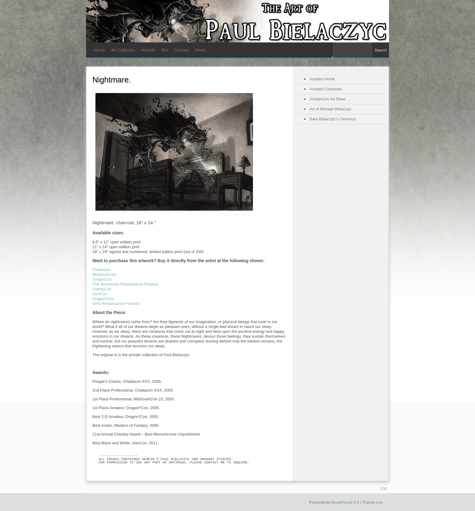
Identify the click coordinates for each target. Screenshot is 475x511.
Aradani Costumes (326, 89)
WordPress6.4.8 (345, 502)
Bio (164, 50)
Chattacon (101, 269)
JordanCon (102, 279)
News (200, 50)
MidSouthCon (104, 274)
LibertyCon (101, 289)
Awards (148, 50)
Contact (181, 50)
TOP (384, 488)
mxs (379, 502)
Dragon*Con (103, 298)
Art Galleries (123, 50)
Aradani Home (322, 79)
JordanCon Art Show (328, 99)
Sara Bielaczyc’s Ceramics (333, 119)
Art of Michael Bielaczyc (330, 109)
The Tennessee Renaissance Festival (125, 284)
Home (99, 50)
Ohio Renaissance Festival (115, 303)
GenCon (99, 294)
